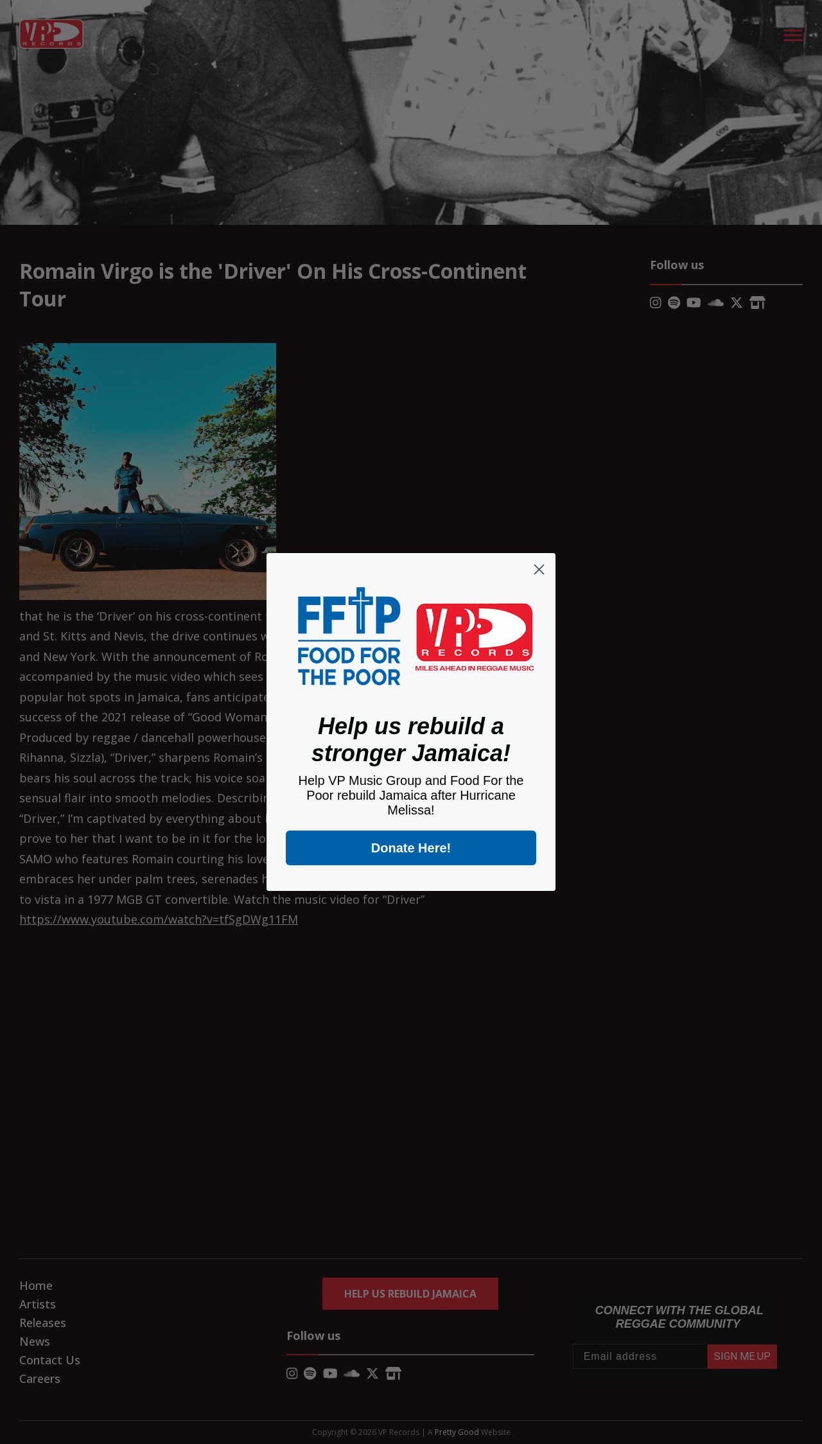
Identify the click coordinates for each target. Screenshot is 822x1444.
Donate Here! (411, 848)
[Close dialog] (539, 569)
